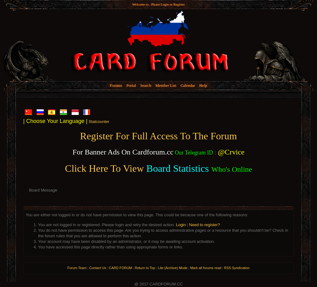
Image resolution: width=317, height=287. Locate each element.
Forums (116, 85)
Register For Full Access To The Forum (158, 135)
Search (145, 85)
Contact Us (97, 268)
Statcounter (99, 121)
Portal (131, 85)
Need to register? (204, 224)
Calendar (187, 85)
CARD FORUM (120, 268)
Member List (165, 85)
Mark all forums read (205, 268)
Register (179, 4)
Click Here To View (104, 168)
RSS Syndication (237, 268)
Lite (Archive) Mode (172, 268)
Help (203, 85)
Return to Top (145, 268)
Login (165, 4)
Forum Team (77, 268)
